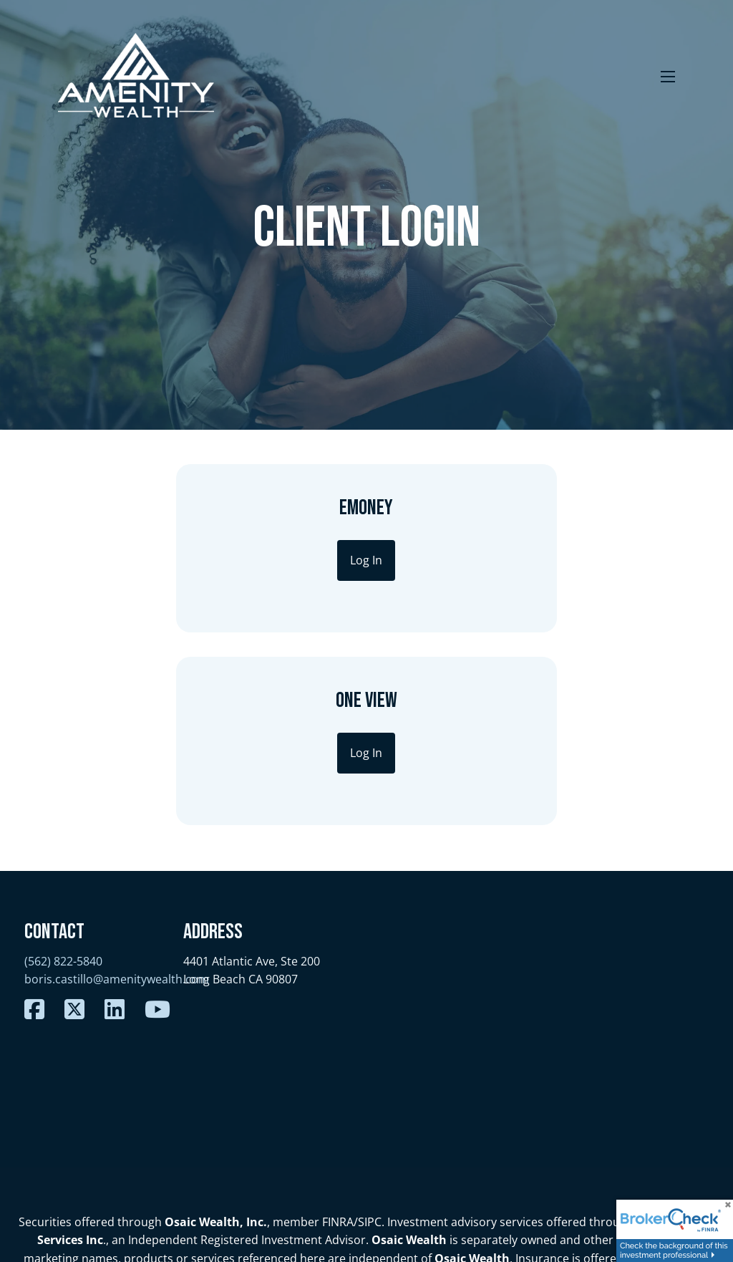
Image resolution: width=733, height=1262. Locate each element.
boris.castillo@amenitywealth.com (116, 786)
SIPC (370, 1028)
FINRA (338, 1028)
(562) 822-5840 (63, 768)
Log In (249, 560)
